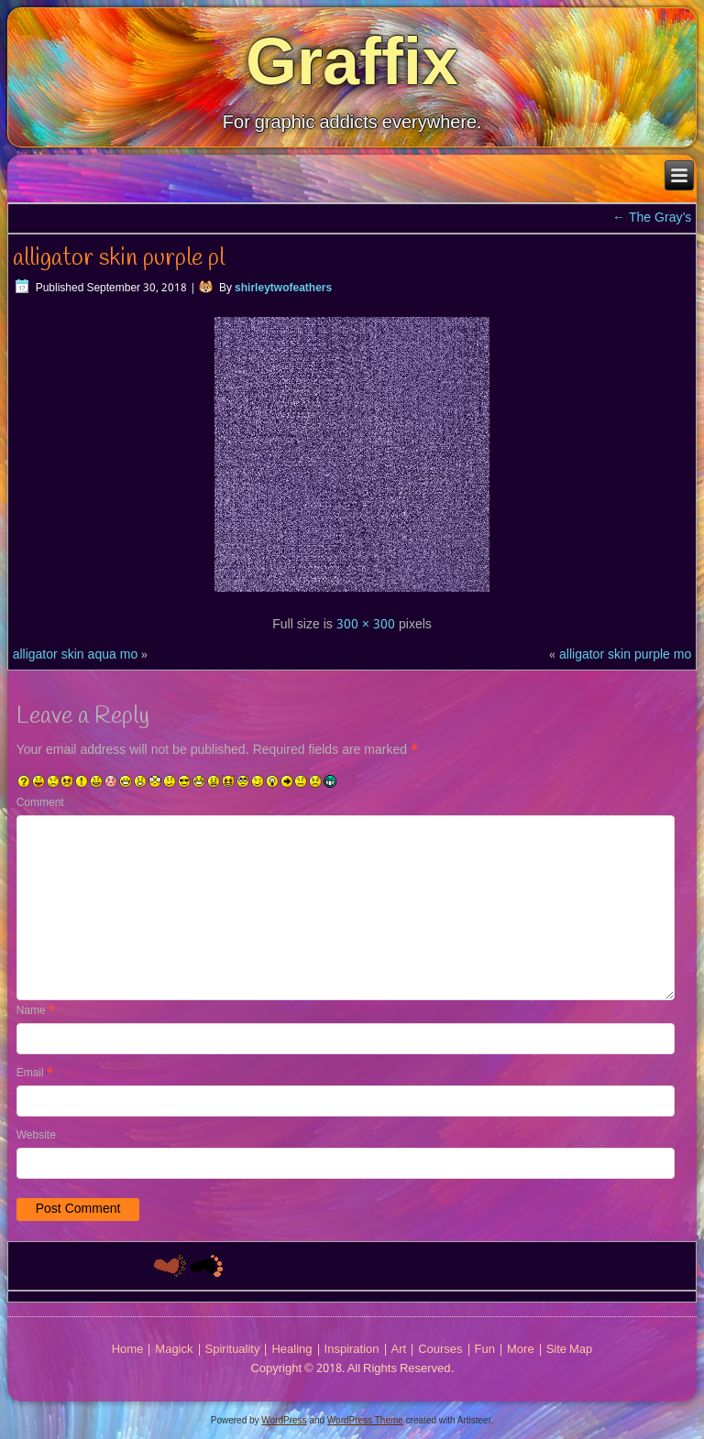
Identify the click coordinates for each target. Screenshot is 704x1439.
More (520, 1349)
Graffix (352, 61)
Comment (40, 803)
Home (128, 1349)
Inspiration (352, 1349)
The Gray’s (651, 218)
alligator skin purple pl (119, 258)
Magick (173, 1349)
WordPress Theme (365, 1420)
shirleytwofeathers (283, 288)
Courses (440, 1349)
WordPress (283, 1420)
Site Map (569, 1349)
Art (399, 1349)
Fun (485, 1349)
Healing (291, 1349)
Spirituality (232, 1349)
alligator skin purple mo (625, 655)
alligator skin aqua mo (75, 655)
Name (35, 1011)
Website (36, 1136)
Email (34, 1073)
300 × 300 (365, 625)
